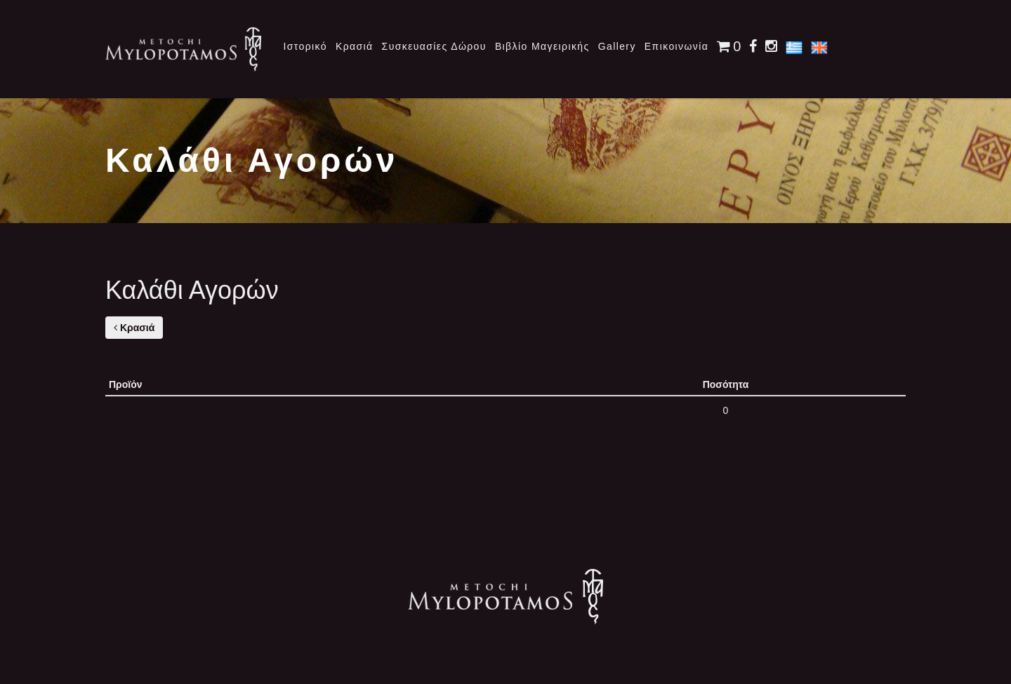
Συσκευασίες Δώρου (434, 46)
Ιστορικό (305, 46)
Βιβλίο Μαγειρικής (542, 46)
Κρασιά (355, 46)
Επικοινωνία (676, 46)
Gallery (617, 46)
